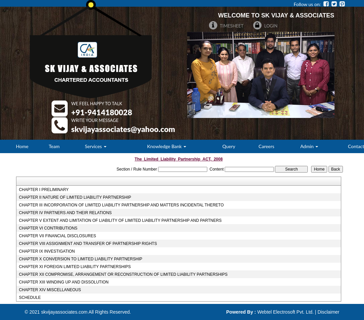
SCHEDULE (30, 297)
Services (95, 146)
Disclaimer (328, 312)
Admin (309, 146)
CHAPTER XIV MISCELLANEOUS (50, 289)
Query (228, 146)
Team (54, 146)
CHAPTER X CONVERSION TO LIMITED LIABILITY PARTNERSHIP (80, 259)
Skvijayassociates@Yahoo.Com (123, 129)
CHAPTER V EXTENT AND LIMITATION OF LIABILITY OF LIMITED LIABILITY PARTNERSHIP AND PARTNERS (120, 220)
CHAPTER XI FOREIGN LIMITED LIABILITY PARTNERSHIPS (75, 266)
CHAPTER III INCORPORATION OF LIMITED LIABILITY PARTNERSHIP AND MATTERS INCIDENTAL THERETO (121, 205)
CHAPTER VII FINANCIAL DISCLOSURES (57, 236)
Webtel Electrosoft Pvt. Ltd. (285, 312)
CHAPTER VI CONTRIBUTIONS (48, 228)
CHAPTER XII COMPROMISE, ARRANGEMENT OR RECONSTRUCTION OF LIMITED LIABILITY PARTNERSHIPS (123, 274)
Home (22, 146)
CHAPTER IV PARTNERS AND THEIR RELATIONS (65, 212)
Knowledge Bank (166, 146)
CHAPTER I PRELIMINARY (43, 189)
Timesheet (226, 25)
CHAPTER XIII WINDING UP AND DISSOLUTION (63, 282)
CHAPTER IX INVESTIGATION (47, 251)
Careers (266, 146)
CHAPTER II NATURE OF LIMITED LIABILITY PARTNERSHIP (75, 197)
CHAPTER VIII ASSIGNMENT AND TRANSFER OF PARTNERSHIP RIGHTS (88, 243)
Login (265, 25)
